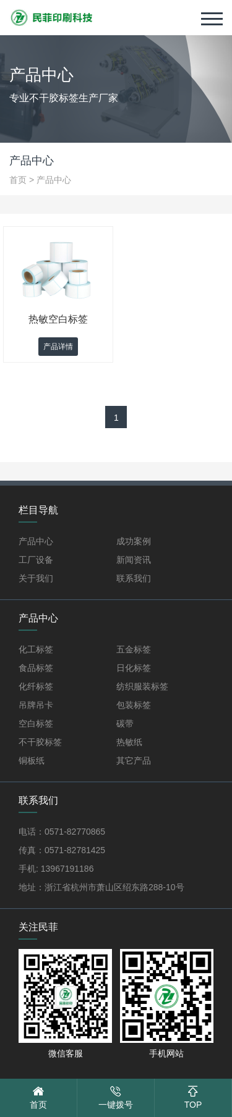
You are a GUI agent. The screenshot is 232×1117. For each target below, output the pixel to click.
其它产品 (133, 760)
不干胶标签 (40, 742)
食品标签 (36, 668)
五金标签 (133, 649)
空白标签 (36, 723)
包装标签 (133, 705)
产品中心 (54, 180)
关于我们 (36, 578)
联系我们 (133, 578)
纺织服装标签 (142, 686)
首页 (18, 180)
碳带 (125, 723)
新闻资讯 (133, 560)
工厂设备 (36, 560)
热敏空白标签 (58, 319)
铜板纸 (32, 760)
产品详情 (58, 346)
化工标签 (36, 649)
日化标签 (133, 668)
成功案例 (133, 541)
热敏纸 (129, 742)
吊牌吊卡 (36, 705)
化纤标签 (36, 686)
